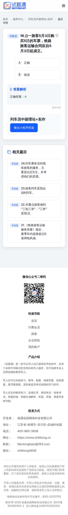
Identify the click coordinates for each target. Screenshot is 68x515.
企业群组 (34, 340)
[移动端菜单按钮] (63, 5)
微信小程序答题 (24, 127)
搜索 (34, 334)
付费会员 (34, 327)
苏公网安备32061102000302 (43, 505)
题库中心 (18, 19)
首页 (5, 19)
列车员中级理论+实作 (40, 19)
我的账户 (34, 347)
